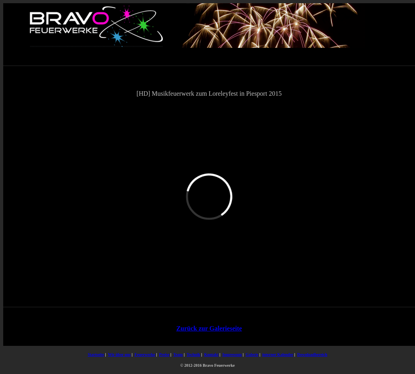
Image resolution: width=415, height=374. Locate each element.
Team (178, 354)
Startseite (96, 354)
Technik (193, 354)
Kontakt (211, 354)
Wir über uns (119, 354)
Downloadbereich (312, 354)
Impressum (232, 354)
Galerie (252, 354)
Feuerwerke (145, 354)
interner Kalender (277, 354)
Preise (164, 354)
